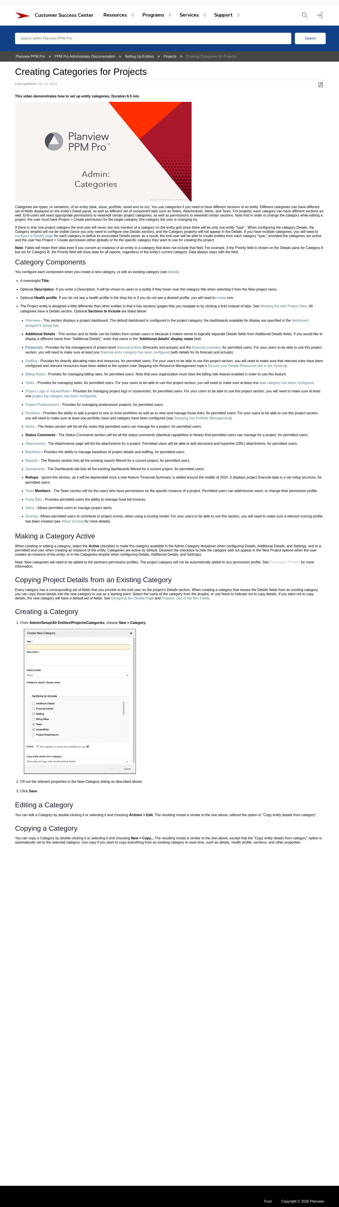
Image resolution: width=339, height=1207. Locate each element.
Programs (153, 15)
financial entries (129, 347)
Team (29, 491)
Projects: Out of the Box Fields (185, 598)
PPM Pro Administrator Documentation (85, 56)
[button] (304, 15)
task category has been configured (287, 383)
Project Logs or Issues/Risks (47, 391)
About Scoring (72, 521)
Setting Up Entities (140, 56)
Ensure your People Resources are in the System (246, 366)
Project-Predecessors (42, 405)
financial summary (206, 347)
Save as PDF (320, 84)
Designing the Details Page (132, 598)
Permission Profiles (285, 562)
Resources (115, 15)
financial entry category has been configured (135, 352)
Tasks (29, 383)
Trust (268, 1201)
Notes (30, 426)
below (172, 272)
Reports (31, 460)
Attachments (35, 443)
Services (189, 15)
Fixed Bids (33, 499)
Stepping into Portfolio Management (202, 418)
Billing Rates (35, 374)
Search (310, 38)
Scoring (31, 516)
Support (223, 15)
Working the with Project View (283, 306)
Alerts (29, 508)
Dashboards (34, 469)
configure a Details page (34, 236)
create (221, 298)
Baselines (33, 452)
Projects (170, 56)
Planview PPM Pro (31, 56)
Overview (32, 320)
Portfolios (32, 413)
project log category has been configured (64, 396)
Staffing (31, 361)
